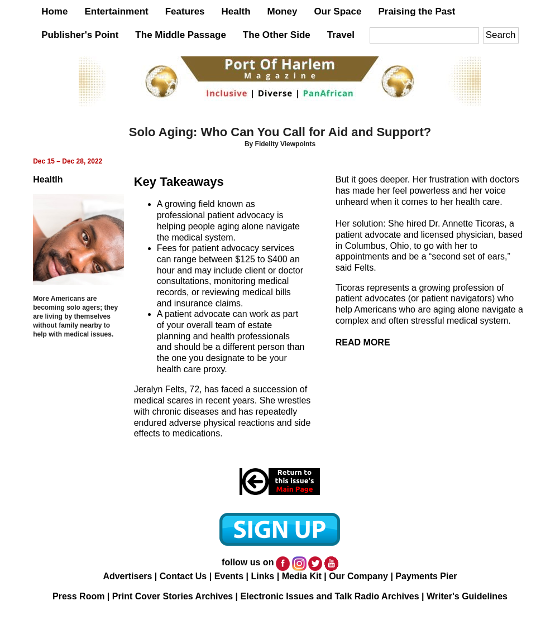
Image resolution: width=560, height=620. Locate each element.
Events (228, 576)
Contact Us (183, 576)
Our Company (358, 576)
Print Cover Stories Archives (172, 596)
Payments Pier (426, 576)
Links (262, 576)
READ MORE (363, 342)
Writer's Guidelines (467, 596)
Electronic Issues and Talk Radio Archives (330, 596)
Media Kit (302, 576)
